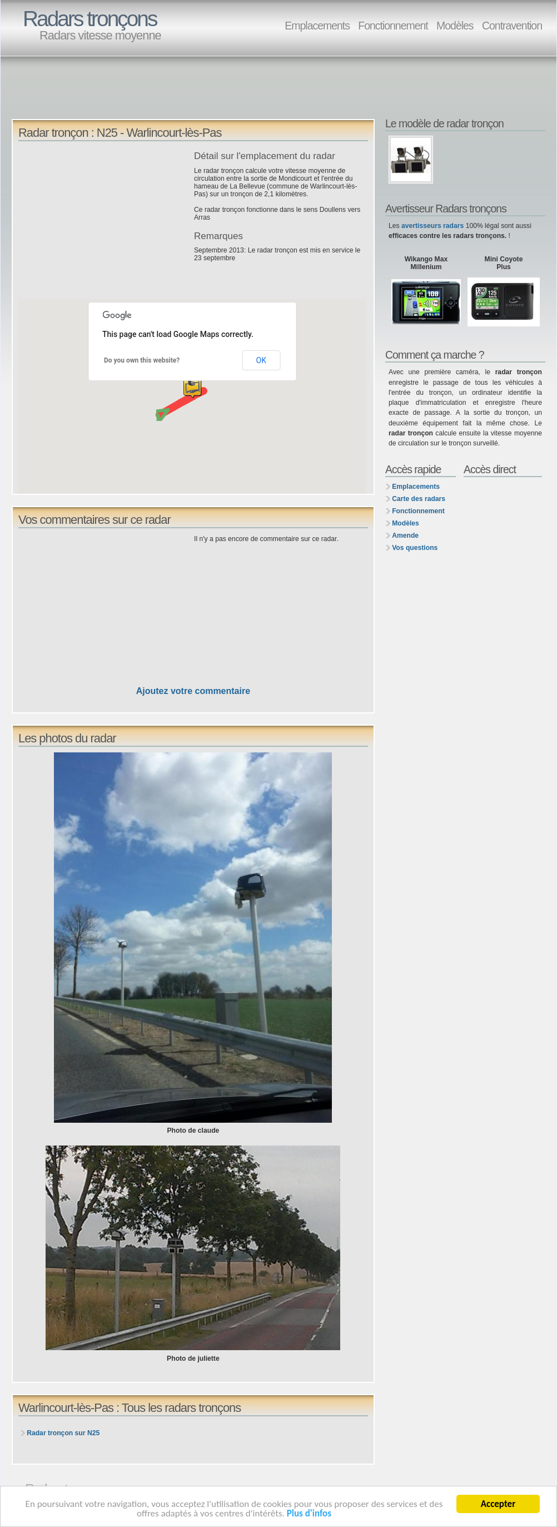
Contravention (512, 25)
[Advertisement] (214, 92)
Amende (405, 535)
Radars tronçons (89, 19)
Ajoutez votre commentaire (193, 691)
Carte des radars (418, 499)
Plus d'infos (309, 1513)
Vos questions (414, 548)
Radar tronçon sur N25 (63, 1433)
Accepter (498, 1504)
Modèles (454, 25)
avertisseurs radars (432, 226)
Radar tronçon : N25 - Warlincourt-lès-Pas (119, 133)
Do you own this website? (142, 360)
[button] (192, 389)
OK (261, 360)
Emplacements (317, 25)
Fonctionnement (392, 25)
